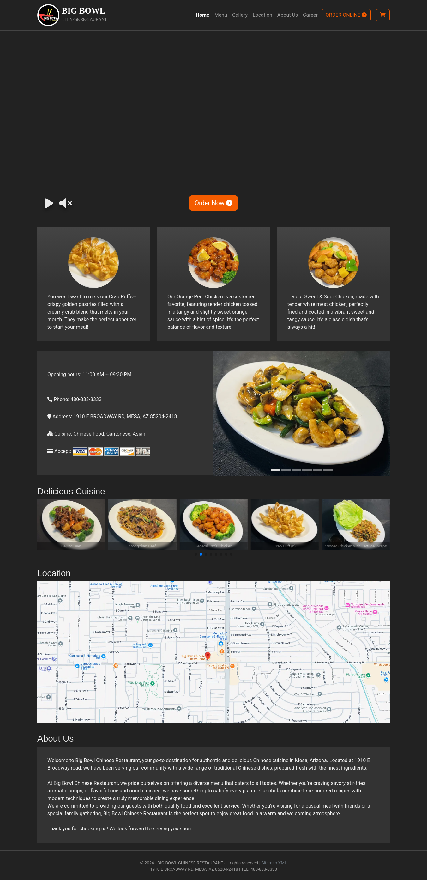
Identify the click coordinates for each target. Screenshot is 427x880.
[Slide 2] (286, 470)
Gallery (240, 15)
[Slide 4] (307, 470)
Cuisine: (59, 434)
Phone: (58, 399)
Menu (220, 15)
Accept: (59, 451)
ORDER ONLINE (346, 15)
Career (310, 15)
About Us (287, 15)
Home (202, 15)
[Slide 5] (317, 470)
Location (262, 15)
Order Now (213, 203)
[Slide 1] (275, 470)
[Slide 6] (328, 470)
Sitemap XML (274, 862)
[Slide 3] (296, 470)
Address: (59, 416)
